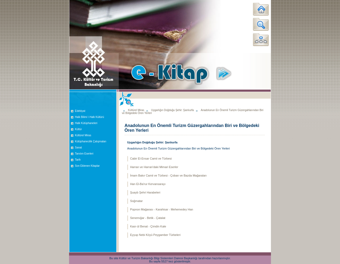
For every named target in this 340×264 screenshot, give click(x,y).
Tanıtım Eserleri (84, 153)
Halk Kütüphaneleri (86, 123)
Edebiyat (80, 110)
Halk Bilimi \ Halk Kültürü (89, 117)
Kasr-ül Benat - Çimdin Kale (148, 226)
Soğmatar (136, 201)
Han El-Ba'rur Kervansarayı (148, 184)
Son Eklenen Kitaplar (87, 165)
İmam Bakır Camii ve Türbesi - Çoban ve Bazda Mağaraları (168, 175)
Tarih (78, 159)
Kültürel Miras (83, 135)
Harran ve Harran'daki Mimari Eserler (154, 167)
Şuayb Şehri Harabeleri (145, 192)
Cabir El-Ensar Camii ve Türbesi (151, 158)
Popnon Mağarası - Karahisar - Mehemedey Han (161, 209)
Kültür (78, 129)
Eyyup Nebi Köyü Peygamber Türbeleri (155, 234)
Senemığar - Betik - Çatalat (147, 217)
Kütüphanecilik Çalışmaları (90, 141)
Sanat (78, 147)
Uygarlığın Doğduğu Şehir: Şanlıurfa (172, 110)
